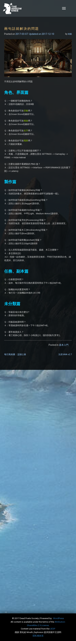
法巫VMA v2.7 (65, 354)
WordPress (58, 618)
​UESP (52, 628)
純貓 (70, 34)
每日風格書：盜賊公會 (15, 354)
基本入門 (63, 345)
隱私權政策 (38, 635)
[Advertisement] (38, 414)
